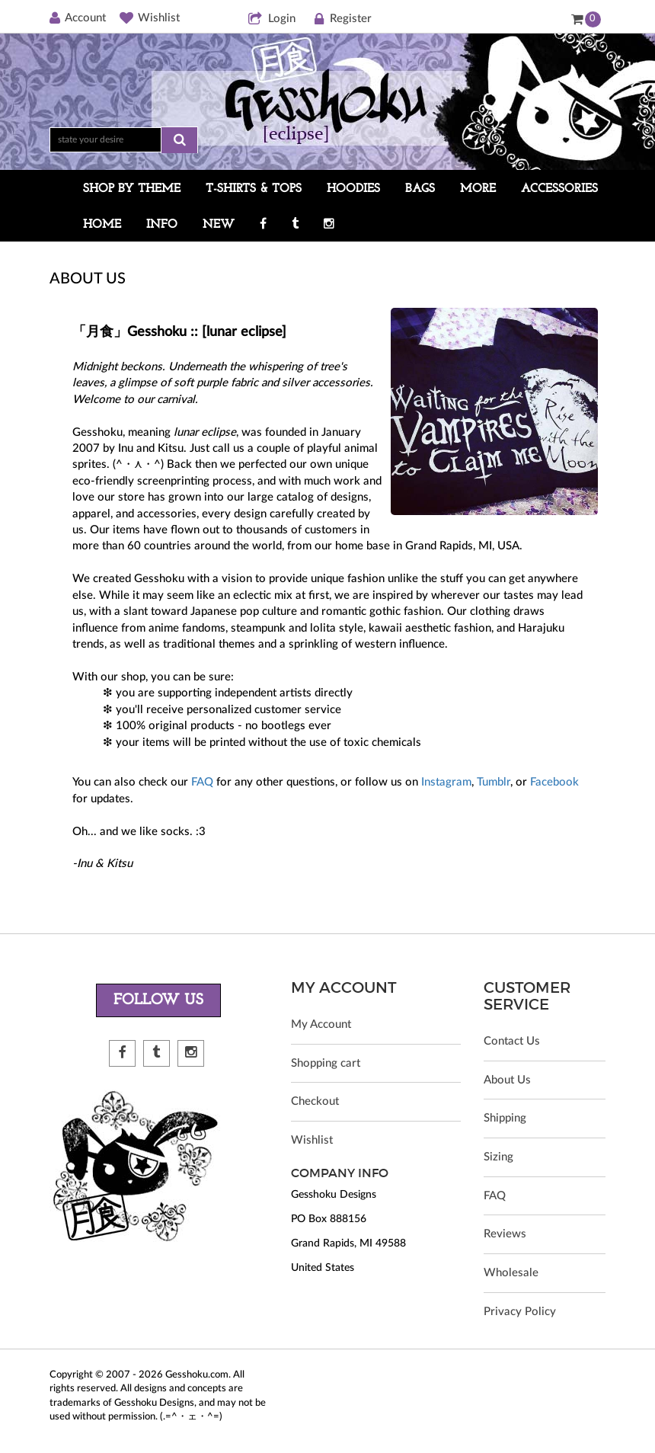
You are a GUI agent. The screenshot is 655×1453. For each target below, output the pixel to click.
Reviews (505, 1235)
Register (342, 19)
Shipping (505, 1119)
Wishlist (150, 18)
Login (272, 19)
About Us (507, 1080)
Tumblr (493, 782)
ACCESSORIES (559, 189)
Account (78, 18)
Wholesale (511, 1274)
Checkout (315, 1102)
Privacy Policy (520, 1313)
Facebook (554, 782)
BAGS (420, 189)
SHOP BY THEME (132, 189)
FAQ (202, 782)
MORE (478, 189)
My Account (321, 1024)
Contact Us (512, 1041)
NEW (219, 225)
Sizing (498, 1157)
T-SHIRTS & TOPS (254, 189)
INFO (161, 225)
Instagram (446, 782)
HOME (102, 225)
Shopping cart (325, 1063)
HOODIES (353, 189)
